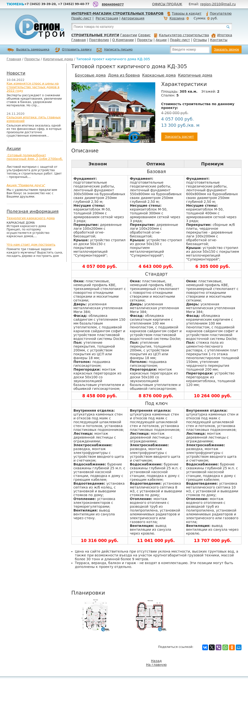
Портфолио (99, 40)
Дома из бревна (124, 75)
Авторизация (132, 18)
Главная (78, 40)
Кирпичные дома (58, 59)
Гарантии (128, 35)
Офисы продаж (167, 4)
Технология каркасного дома (31, 218)
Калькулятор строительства (181, 35)
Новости (16, 73)
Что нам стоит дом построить (31, 244)
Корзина (176, 18)
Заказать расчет (179, 137)
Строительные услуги (95, 35)
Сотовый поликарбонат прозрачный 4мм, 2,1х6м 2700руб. (35, 157)
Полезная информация (33, 211)
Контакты (218, 40)
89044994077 (113, 4)
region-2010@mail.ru (218, 4)
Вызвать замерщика (28, 50)
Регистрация (107, 18)
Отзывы (200, 40)
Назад (156, 661)
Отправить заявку (73, 50)
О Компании (123, 40)
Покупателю (218, 13)
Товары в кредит (184, 13)
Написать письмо (115, 50)
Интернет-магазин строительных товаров (117, 13)
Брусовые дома (90, 75)
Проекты (144, 40)
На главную (156, 665)
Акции (161, 40)
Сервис (144, 35)
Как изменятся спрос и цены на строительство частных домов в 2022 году (33, 87)
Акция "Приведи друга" (26, 185)
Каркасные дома (159, 75)
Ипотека (221, 35)
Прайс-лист (81, 18)
